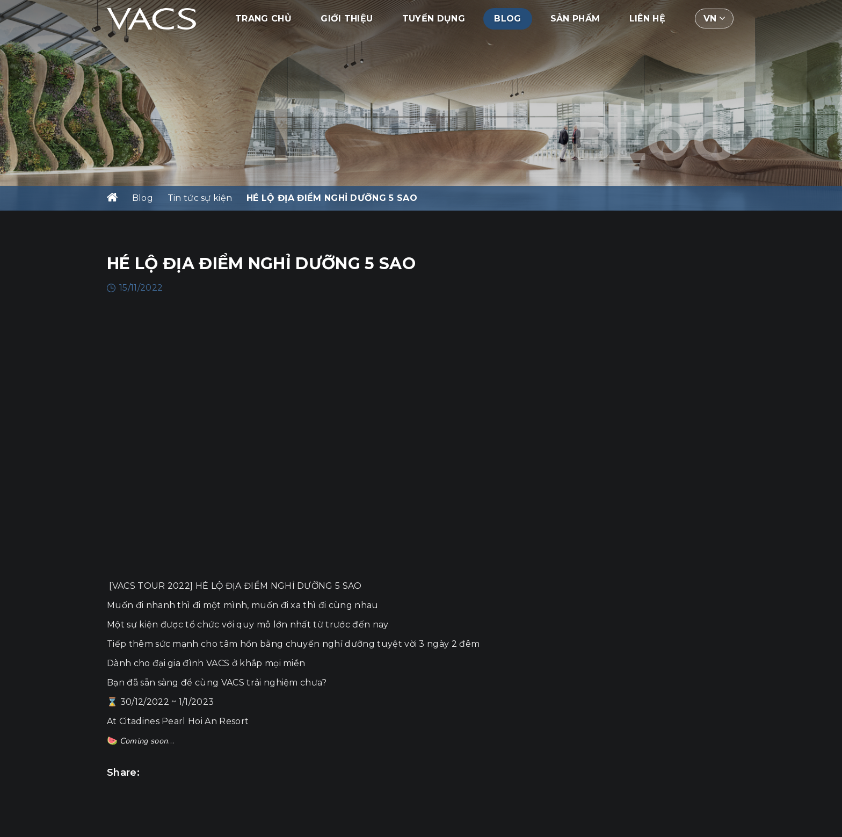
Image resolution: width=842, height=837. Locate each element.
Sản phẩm (575, 18)
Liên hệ (647, 18)
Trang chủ (263, 18)
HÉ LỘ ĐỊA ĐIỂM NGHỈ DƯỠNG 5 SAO (331, 198)
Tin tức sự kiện (200, 198)
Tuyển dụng (433, 18)
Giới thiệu (347, 18)
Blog (507, 18)
